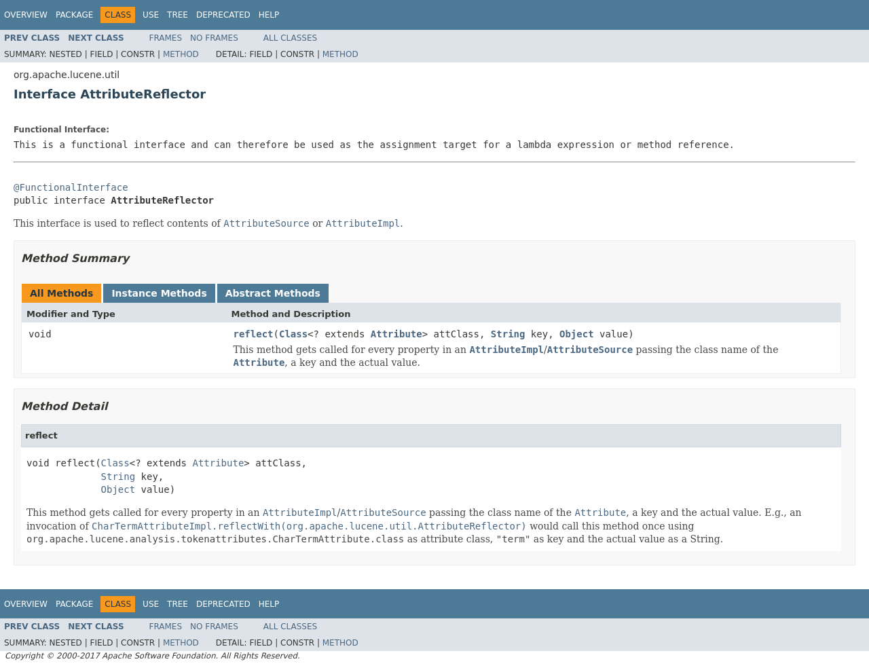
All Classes (290, 38)
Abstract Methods (272, 293)
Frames (166, 38)
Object (576, 334)
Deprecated (223, 15)
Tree (177, 15)
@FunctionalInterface (71, 187)
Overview (26, 15)
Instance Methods (158, 293)
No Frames (214, 38)
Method (181, 54)
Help (269, 15)
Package (74, 15)
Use (151, 15)
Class (293, 334)
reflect (254, 334)
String (508, 334)
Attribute (396, 334)
